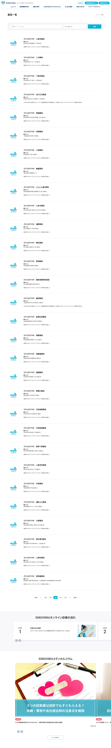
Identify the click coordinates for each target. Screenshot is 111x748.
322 (67, 597)
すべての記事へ (55, 737)
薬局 (102, 14)
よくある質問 (68, 6)
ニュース (13, 6)
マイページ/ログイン (94, 6)
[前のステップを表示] (16, 640)
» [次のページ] (72, 597)
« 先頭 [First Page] (32, 597)
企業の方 (80, 3)
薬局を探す (36, 6)
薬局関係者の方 (104, 3)
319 (49, 597)
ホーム (97, 14)
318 (43, 597)
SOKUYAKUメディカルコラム (52, 6)
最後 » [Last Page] (79, 597)
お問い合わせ (80, 6)
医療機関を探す (24, 6)
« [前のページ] (38, 597)
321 (61, 597)
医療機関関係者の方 (91, 3)
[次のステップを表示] (19, 640)
